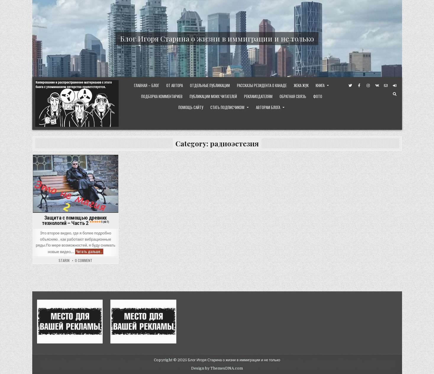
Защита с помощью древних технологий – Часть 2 (75, 220)
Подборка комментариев (162, 96)
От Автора (174, 85)
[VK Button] (377, 85)
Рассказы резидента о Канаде (262, 85)
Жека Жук (301, 85)
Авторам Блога (268, 107)
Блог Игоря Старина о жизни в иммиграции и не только (217, 38)
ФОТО (317, 96)
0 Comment (83, 260)
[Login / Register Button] (394, 85)
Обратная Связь (293, 96)
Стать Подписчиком (227, 107)
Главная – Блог (146, 85)
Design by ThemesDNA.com (217, 368)
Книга (320, 85)
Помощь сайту (190, 107)
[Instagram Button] (368, 85)
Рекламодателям (258, 96)
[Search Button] (394, 94)
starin (64, 260)
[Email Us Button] (386, 85)
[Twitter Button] (350, 85)
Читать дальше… (89, 251)
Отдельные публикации (210, 85)
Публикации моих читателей (213, 96)
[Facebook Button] (359, 85)
